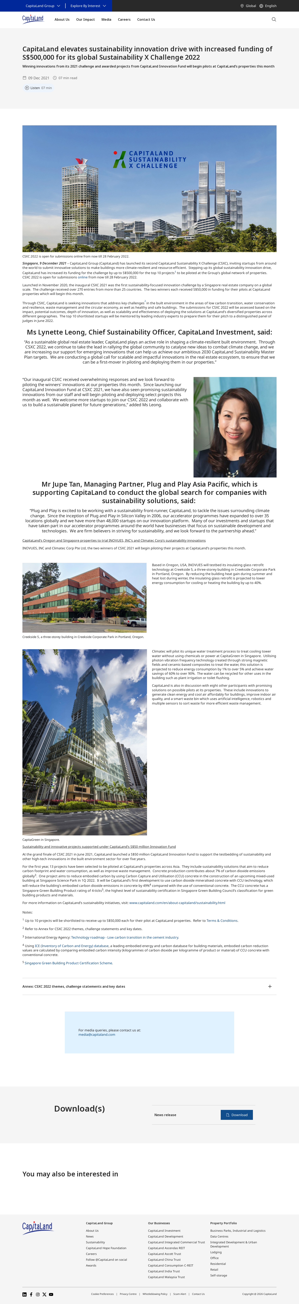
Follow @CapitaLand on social (106, 1260)
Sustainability (95, 1242)
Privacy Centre (128, 1294)
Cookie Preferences (102, 1294)
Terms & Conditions (222, 920)
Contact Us (198, 1294)
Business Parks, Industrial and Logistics (238, 1231)
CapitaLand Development (165, 1236)
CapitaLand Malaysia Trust (166, 1277)
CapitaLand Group (99, 1223)
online (83, 277)
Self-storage (218, 1275)
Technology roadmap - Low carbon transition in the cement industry (124, 937)
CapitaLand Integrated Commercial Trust (176, 1242)
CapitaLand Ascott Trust (164, 1254)
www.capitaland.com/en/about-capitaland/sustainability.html (177, 902)
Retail (214, 1269)
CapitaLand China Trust (164, 1260)
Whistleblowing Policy (155, 1294)
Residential (218, 1264)
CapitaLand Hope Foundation (106, 1248)
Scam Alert (179, 1294)
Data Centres (219, 1236)
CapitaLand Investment (164, 1231)
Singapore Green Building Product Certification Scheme (68, 963)
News (90, 1236)
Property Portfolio (223, 1223)
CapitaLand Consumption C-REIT (170, 1265)
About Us (92, 1231)
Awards (91, 1265)
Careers (91, 1254)
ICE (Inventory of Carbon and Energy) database (72, 946)
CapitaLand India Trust (164, 1271)
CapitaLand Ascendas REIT (166, 1248)
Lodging (216, 1252)
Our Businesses (159, 1223)
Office (214, 1258)
